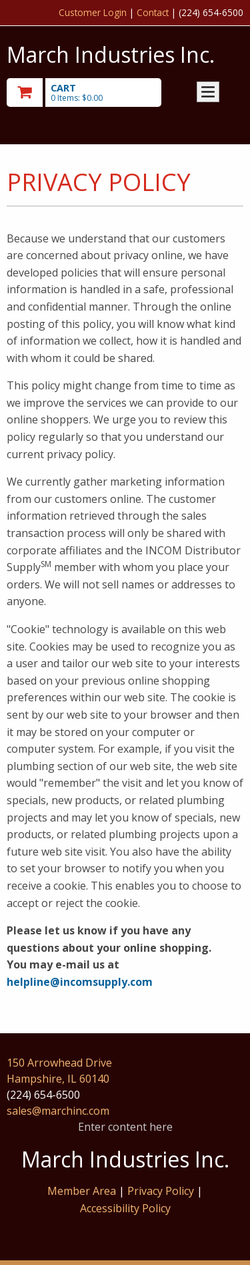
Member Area (81, 1191)
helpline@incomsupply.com (80, 981)
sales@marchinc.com (58, 1110)
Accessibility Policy (125, 1208)
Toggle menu (208, 91)
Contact (153, 12)
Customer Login (93, 12)
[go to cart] (90, 92)
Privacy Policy (162, 1191)
